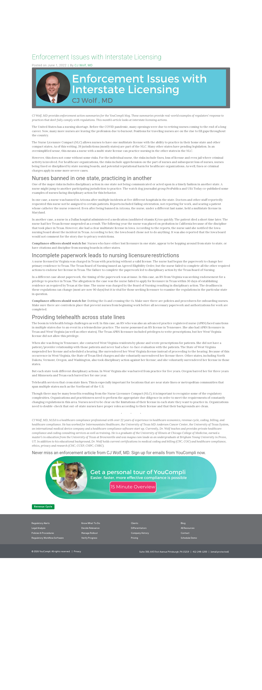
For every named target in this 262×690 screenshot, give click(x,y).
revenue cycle (43, 638)
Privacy (77, 683)
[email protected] (220, 684)
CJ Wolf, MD (84, 197)
